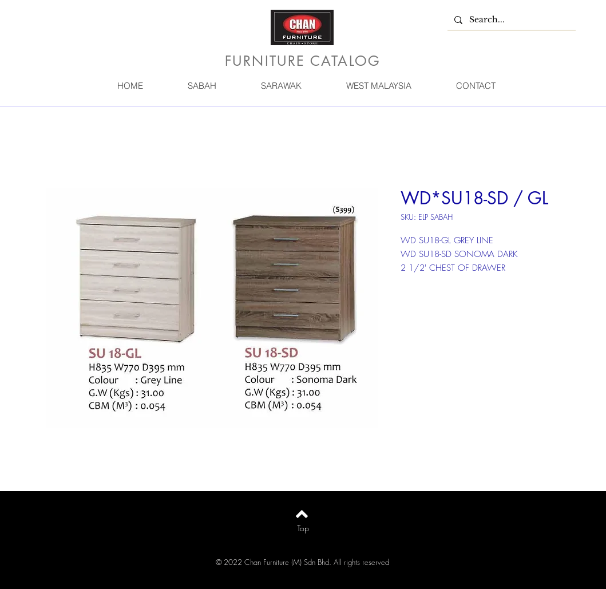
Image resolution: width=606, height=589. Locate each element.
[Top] (303, 528)
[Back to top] (302, 514)
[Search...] (510, 20)
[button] (202, 85)
